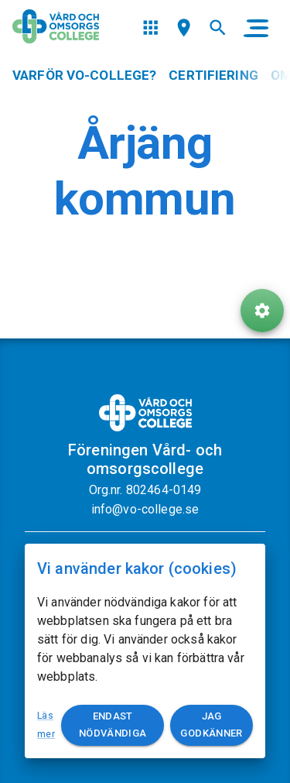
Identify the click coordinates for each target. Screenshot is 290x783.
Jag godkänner (211, 726)
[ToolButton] (262, 310)
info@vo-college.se (145, 509)
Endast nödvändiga (112, 726)
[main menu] (256, 28)
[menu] (150, 27)
